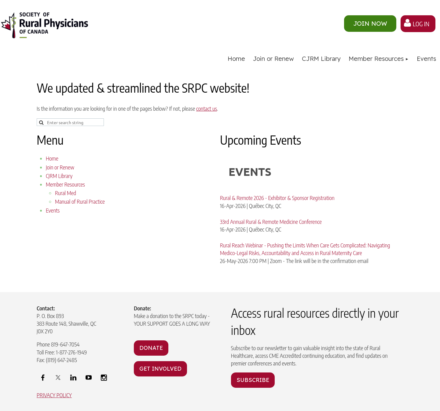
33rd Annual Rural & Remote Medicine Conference (271, 221)
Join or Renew (60, 167)
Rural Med (65, 192)
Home (52, 158)
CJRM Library (59, 175)
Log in (421, 24)
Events (53, 210)
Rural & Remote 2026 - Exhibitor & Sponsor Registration (277, 197)
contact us (206, 108)
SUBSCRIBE (253, 379)
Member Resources (65, 184)
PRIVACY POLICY (54, 394)
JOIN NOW (370, 23)
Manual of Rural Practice (80, 201)
